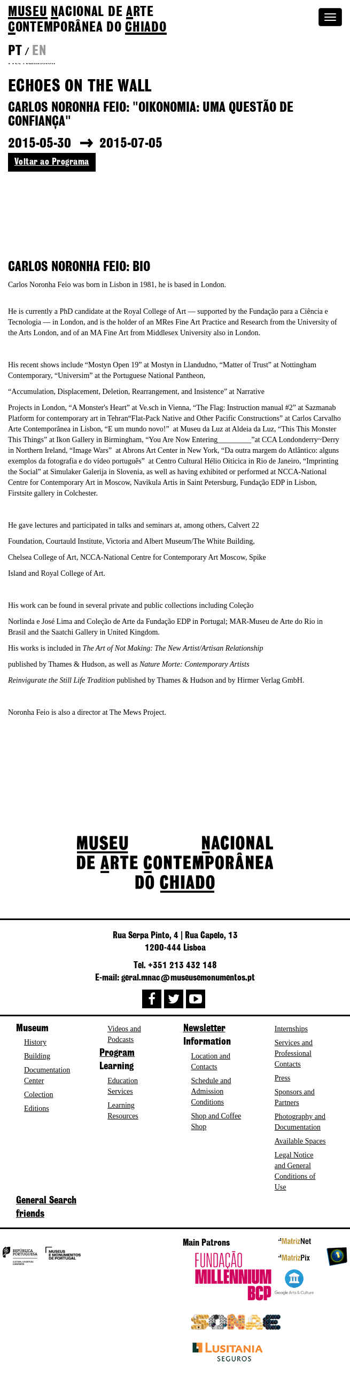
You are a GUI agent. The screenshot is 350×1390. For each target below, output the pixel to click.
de (87, 20)
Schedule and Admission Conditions (211, 1091)
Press (283, 1078)
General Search (46, 1201)
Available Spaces (300, 1141)
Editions (36, 1109)
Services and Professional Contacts (294, 1053)
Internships (291, 1029)
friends (30, 1214)
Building (37, 1056)
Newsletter (204, 1028)
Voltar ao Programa (51, 162)
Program (117, 1053)
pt (15, 51)
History (35, 1042)
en (39, 51)
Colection (38, 1095)
